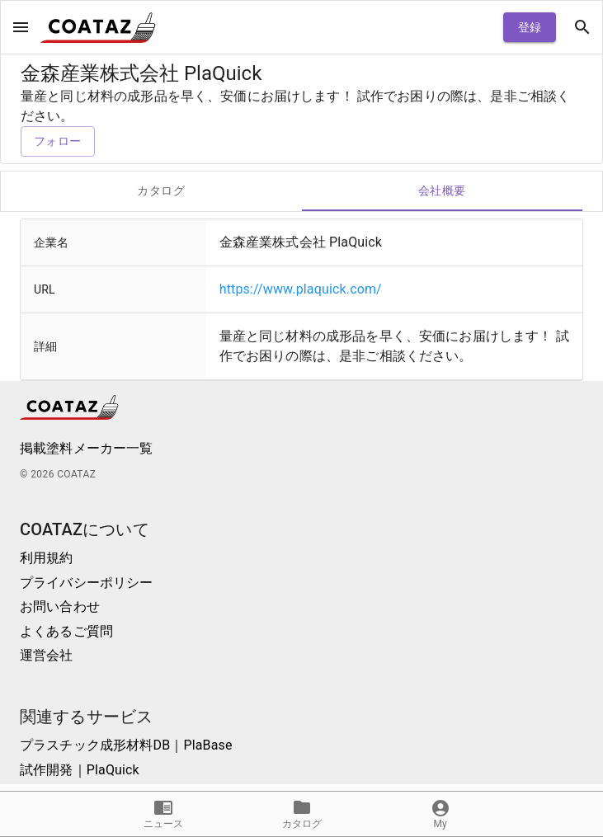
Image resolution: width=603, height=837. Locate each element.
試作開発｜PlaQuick (79, 770)
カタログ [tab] (161, 191)
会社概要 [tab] (442, 191)
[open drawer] (20, 27)
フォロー (57, 141)
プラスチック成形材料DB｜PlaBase (126, 745)
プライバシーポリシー (86, 582)
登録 (529, 27)
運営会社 (46, 655)
